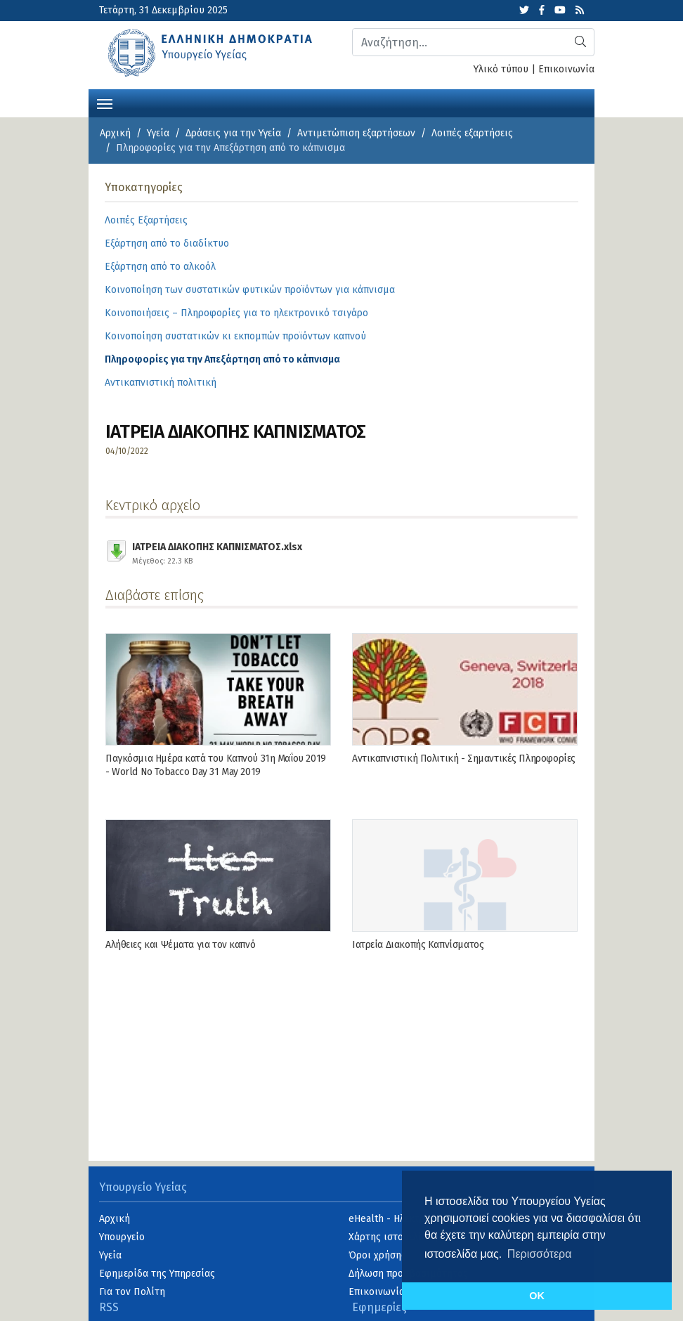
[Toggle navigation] (105, 102)
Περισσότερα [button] (539, 1254)
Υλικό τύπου (501, 69)
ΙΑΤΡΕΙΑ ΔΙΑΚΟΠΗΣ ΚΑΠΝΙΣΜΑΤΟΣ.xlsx (217, 551)
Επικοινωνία (566, 69)
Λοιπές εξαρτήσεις (472, 133)
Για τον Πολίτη (132, 1292)
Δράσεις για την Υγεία (233, 133)
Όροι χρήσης (377, 1255)
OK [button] (537, 1295)
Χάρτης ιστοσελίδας (393, 1237)
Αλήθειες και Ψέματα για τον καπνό (180, 945)
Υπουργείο (122, 1237)
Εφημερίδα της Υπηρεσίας (157, 1274)
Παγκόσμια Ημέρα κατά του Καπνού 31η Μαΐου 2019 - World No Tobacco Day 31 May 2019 (215, 765)
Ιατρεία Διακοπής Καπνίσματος (417, 945)
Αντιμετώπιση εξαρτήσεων (356, 133)
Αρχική (115, 133)
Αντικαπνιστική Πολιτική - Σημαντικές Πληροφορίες (463, 758)
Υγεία (158, 133)
